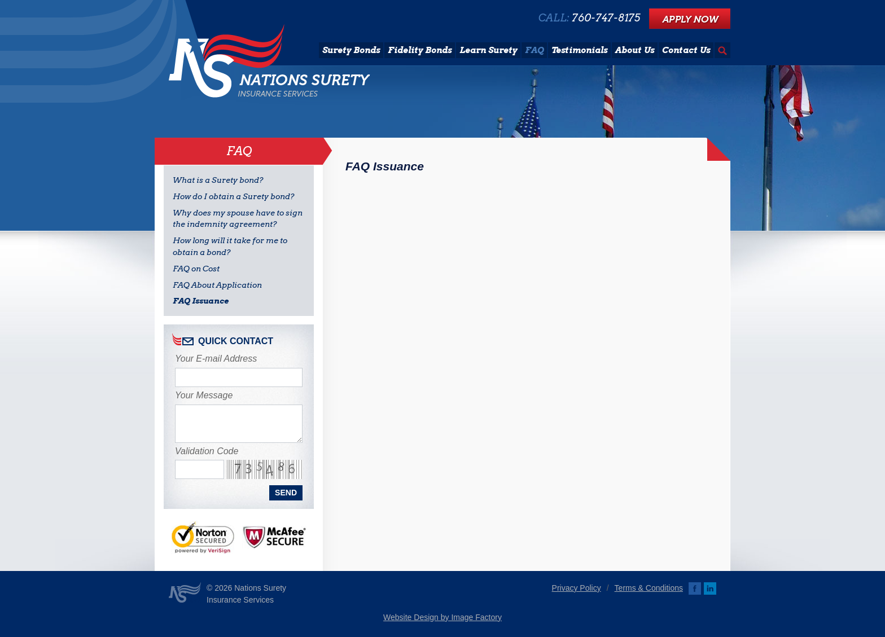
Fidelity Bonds (420, 50)
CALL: (589, 18)
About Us (634, 50)
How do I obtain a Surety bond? (234, 196)
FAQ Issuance (201, 300)
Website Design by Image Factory (442, 617)
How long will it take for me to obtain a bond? (230, 246)
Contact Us (686, 50)
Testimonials (579, 50)
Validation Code (206, 451)
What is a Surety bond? (218, 179)
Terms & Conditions (649, 587)
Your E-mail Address (216, 358)
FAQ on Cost (196, 268)
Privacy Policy (576, 587)
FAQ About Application (217, 284)
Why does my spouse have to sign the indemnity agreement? (238, 218)
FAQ (534, 50)
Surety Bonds (351, 50)
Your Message (204, 395)
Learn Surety (488, 50)
